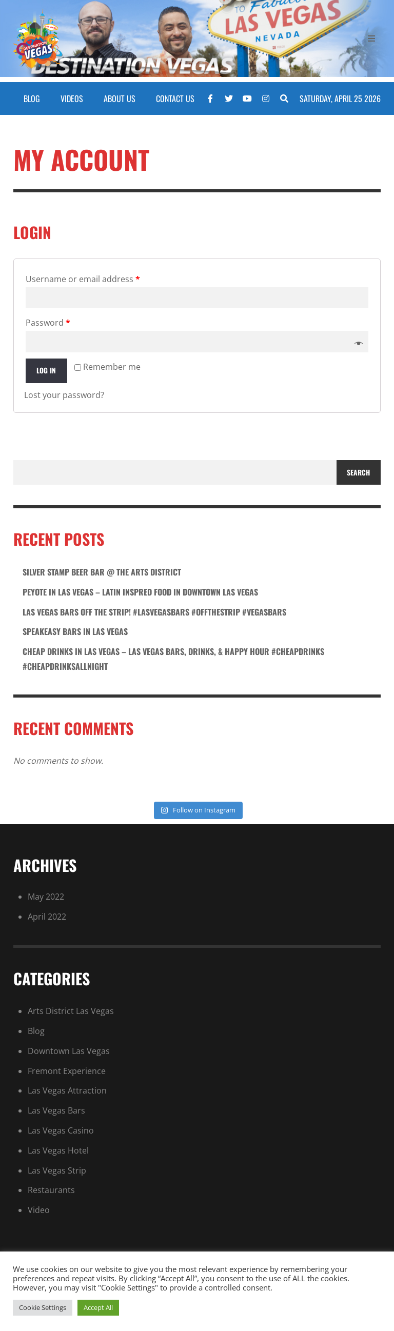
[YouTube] (247, 98)
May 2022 (46, 896)
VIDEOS (72, 98)
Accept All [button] (98, 1307)
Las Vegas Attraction (67, 1090)
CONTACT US (175, 98)
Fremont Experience (67, 1071)
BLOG (32, 98)
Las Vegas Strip (57, 1170)
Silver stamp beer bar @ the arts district (102, 572)
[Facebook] (210, 98)
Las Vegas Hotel (58, 1150)
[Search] (284, 98)
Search (358, 472)
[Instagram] (266, 98)
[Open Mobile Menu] (371, 41)
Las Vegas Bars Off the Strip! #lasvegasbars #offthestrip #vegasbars (154, 612)
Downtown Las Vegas (69, 1051)
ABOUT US (119, 98)
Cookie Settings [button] (42, 1307)
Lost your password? (64, 395)
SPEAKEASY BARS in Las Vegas (75, 631)
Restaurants (51, 1190)
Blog (36, 1031)
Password (48, 322)
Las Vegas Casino (61, 1130)
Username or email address (83, 279)
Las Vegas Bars (56, 1110)
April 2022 (47, 916)
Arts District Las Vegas (71, 1011)
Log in (46, 370)
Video (39, 1210)
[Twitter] (229, 98)
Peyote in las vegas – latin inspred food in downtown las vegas (140, 592)
